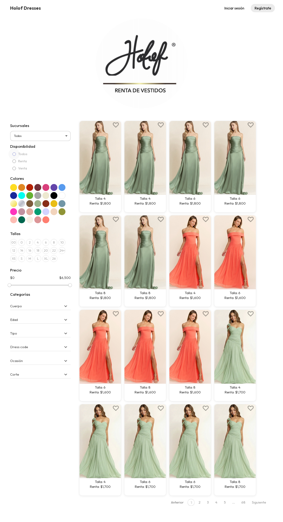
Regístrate (262, 8)
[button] (39, 306)
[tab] (40, 304)
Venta (19, 168)
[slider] (9, 285)
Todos (19, 154)
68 (243, 502)
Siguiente (259, 502)
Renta (19, 161)
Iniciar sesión (234, 8)
